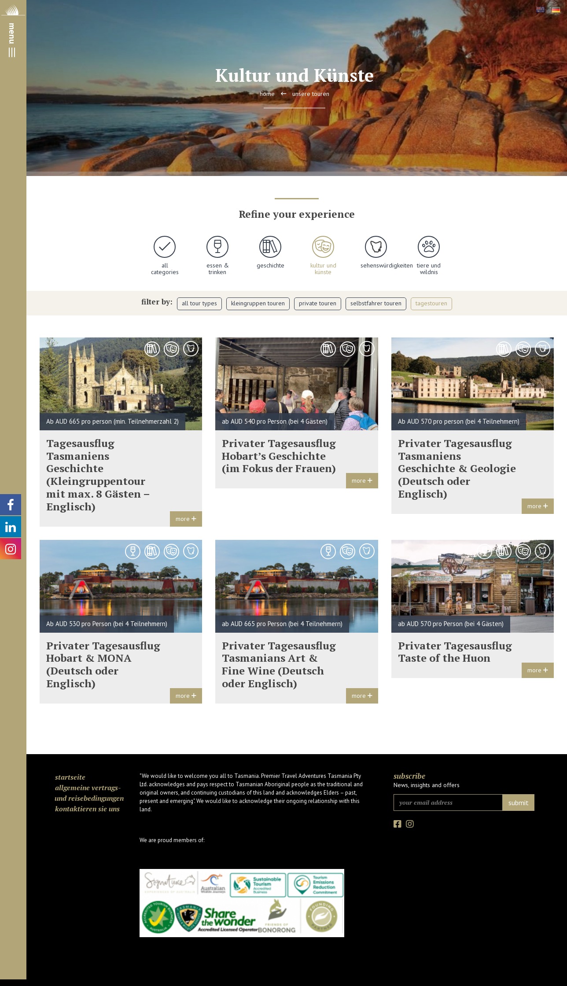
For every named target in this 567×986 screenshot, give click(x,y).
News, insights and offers (427, 785)
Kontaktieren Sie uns (87, 809)
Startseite (70, 777)
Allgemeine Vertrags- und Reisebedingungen (89, 793)
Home (267, 94)
